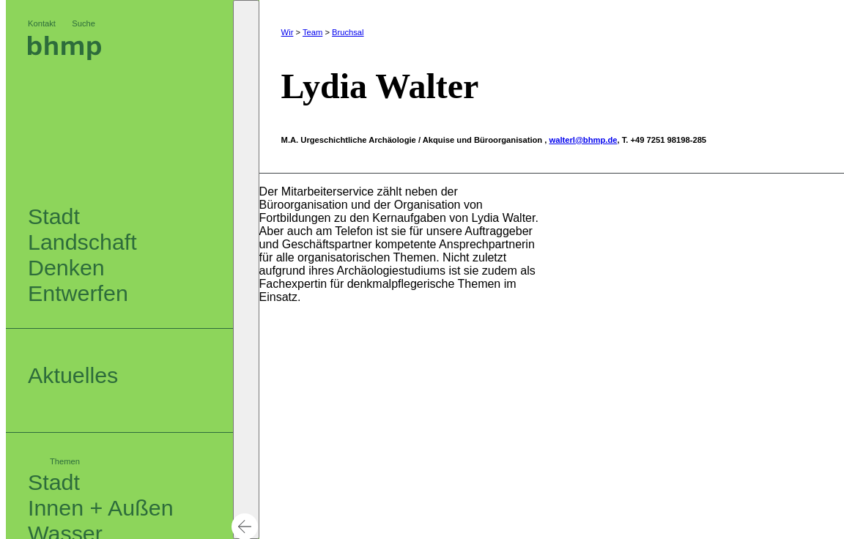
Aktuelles (73, 375)
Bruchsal (348, 32)
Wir (287, 32)
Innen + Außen (101, 507)
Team (312, 32)
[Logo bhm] (64, 56)
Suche (83, 23)
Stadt (54, 481)
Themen (65, 461)
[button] (246, 269)
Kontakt (42, 23)
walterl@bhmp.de (583, 139)
